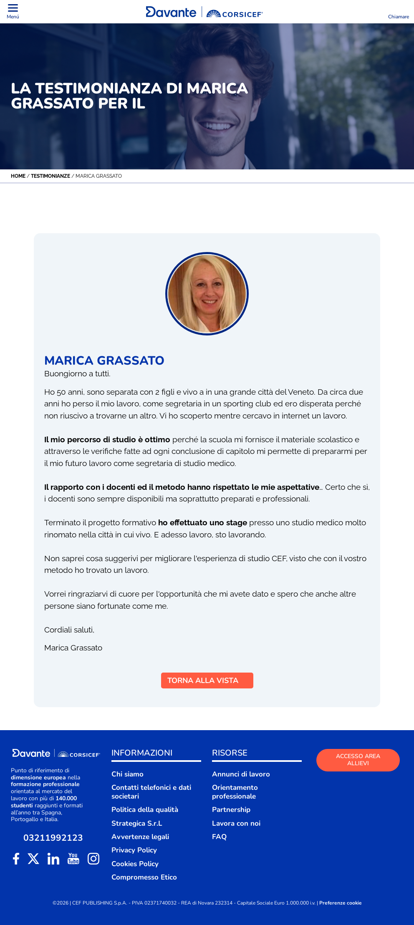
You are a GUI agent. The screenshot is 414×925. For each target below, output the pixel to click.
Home (18, 176)
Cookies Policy (135, 864)
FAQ (219, 837)
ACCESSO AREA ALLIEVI (358, 759)
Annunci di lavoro (241, 774)
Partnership (231, 809)
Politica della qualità (144, 809)
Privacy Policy (134, 850)
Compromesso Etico (144, 877)
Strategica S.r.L (136, 823)
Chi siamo (127, 774)
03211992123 (53, 838)
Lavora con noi (236, 823)
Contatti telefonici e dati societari (151, 792)
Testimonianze (50, 176)
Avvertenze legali (140, 837)
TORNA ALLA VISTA (207, 680)
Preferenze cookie (340, 903)
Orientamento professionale (235, 792)
